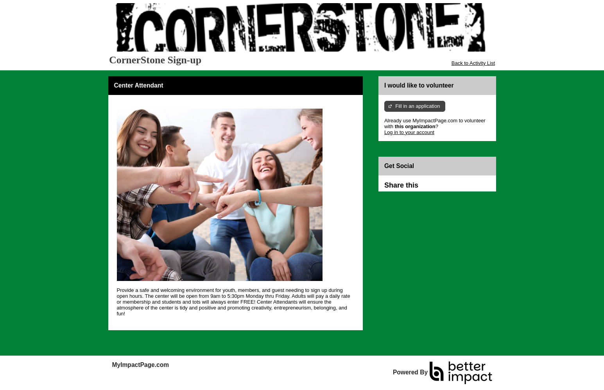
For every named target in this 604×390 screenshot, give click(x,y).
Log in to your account (409, 132)
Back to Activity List (473, 63)
